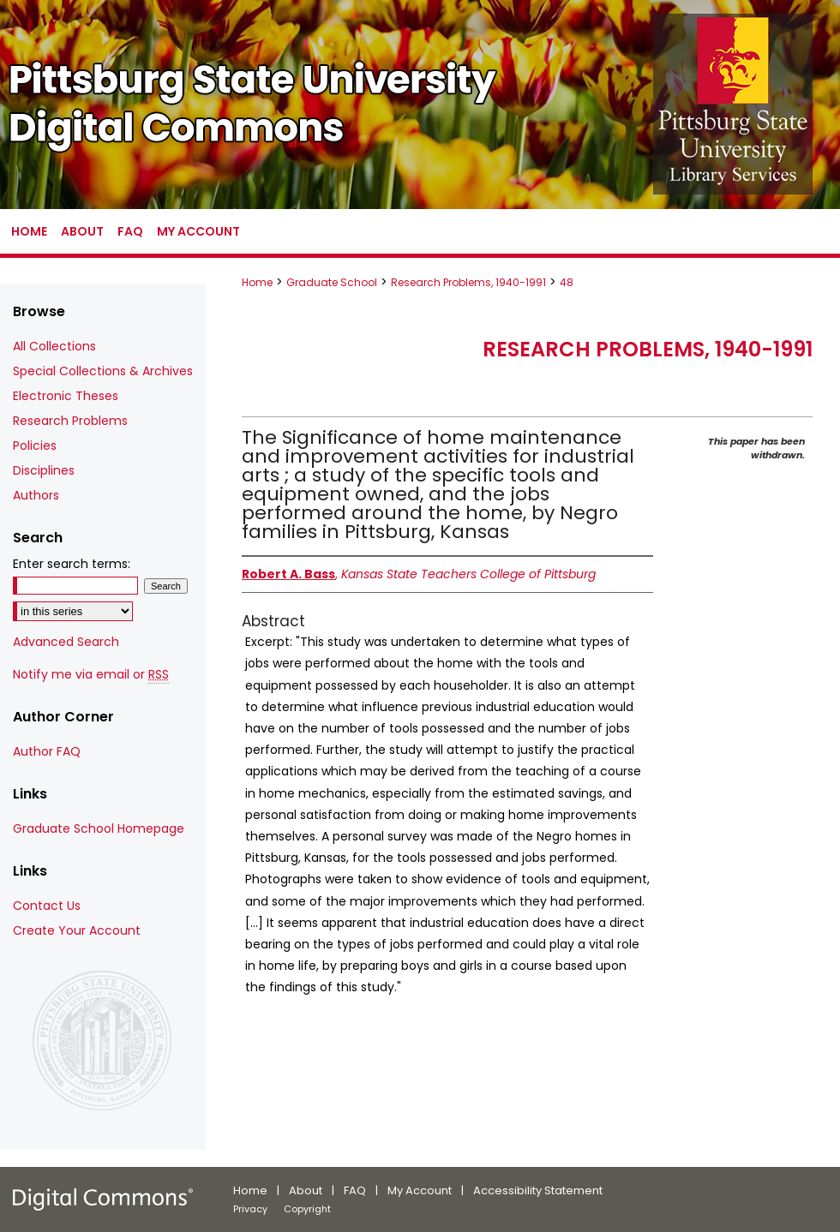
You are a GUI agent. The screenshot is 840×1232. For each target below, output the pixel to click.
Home (257, 282)
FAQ (355, 1190)
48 (566, 282)
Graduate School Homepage (98, 828)
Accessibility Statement (538, 1190)
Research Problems (70, 420)
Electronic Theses (65, 395)
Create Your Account (77, 930)
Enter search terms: (71, 563)
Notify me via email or (91, 675)
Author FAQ (47, 751)
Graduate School (331, 282)
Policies (35, 445)
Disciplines (44, 470)
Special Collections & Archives (103, 371)
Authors (36, 495)
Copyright (307, 1209)
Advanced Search (66, 641)
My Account (419, 1190)
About (305, 1190)
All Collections (54, 346)
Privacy (250, 1209)
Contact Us (47, 905)
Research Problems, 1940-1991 (468, 282)
